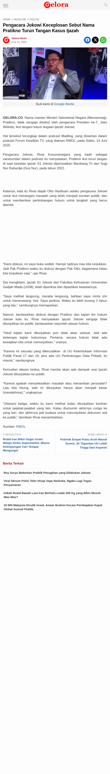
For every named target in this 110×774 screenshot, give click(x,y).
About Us (55, 738)
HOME (6, 19)
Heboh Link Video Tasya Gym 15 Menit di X (42, 662)
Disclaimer (25, 744)
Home (24, 738)
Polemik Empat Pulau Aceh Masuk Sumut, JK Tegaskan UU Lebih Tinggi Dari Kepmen (83, 397)
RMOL (21, 380)
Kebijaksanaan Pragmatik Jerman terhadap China (47, 700)
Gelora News (64, 766)
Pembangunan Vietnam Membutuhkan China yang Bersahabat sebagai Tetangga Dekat (55, 683)
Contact (85, 738)
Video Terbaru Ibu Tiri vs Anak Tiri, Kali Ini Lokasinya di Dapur (55, 642)
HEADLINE (20, 19)
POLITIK (34, 19)
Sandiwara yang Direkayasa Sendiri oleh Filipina (46, 692)
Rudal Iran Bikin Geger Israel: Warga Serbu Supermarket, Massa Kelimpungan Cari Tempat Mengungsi (26, 398)
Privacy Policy (55, 744)
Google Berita (64, 104)
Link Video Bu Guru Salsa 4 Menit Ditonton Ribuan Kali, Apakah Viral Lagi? (60, 653)
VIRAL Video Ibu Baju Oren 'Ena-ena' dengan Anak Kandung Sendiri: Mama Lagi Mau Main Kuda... (60, 672)
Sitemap (85, 744)
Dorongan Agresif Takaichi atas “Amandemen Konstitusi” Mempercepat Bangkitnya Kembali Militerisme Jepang (52, 711)
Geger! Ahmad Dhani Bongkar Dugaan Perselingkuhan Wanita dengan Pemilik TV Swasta (55, 634)
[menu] (4, 5)
